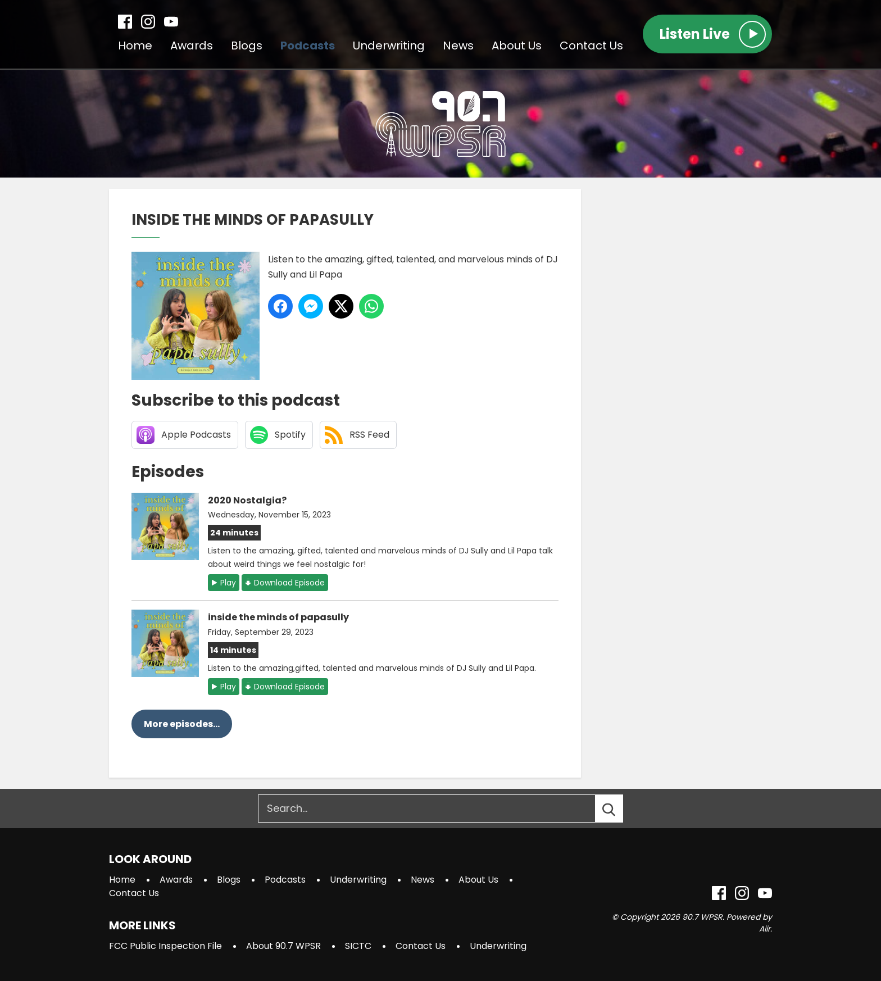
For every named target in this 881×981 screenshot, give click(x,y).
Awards (191, 45)
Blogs (246, 45)
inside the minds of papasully (278, 617)
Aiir (764, 928)
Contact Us (591, 45)
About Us (517, 45)
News (458, 45)
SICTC (358, 945)
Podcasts (307, 45)
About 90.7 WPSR (283, 945)
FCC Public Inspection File (165, 945)
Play (228, 582)
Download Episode (289, 582)
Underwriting (389, 45)
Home (135, 45)
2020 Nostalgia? (247, 500)
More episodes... (182, 723)
